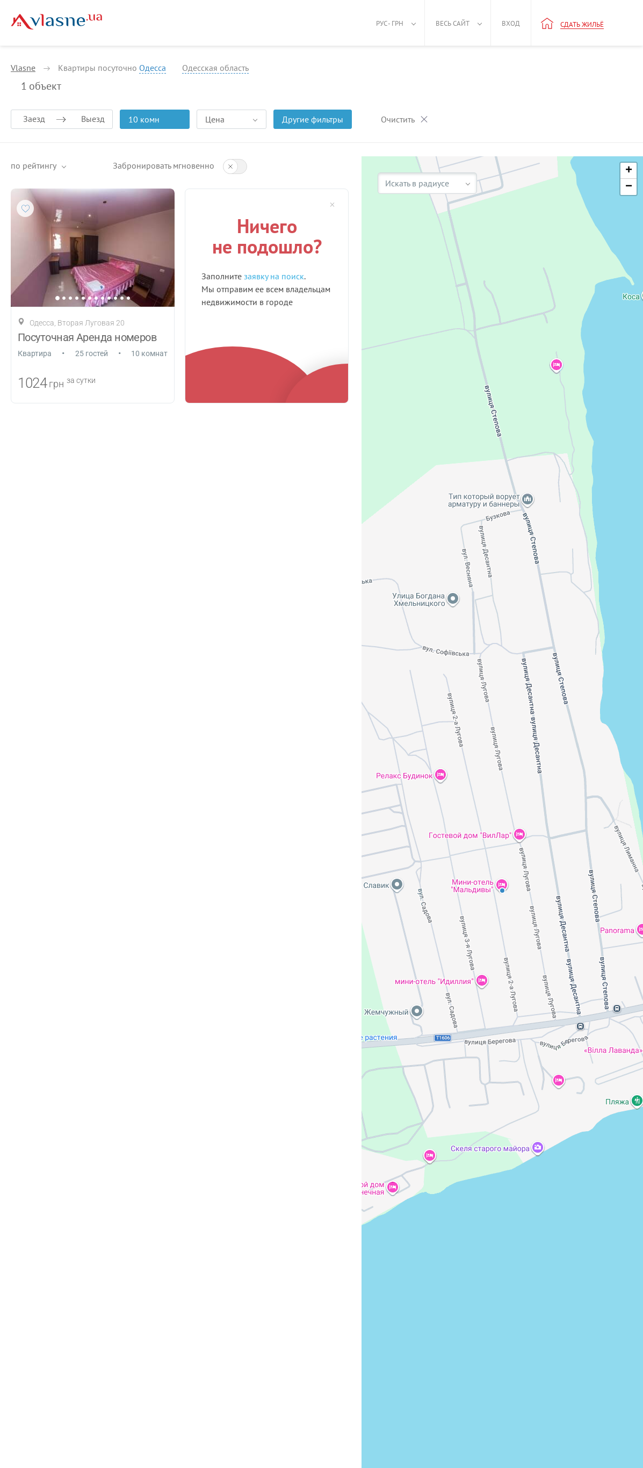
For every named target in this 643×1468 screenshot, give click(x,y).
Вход (511, 23)
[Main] (56, 22)
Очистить (398, 119)
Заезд (34, 118)
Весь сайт (452, 23)
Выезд (93, 118)
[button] (628, 171)
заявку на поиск (274, 276)
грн (56, 383)
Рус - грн (389, 23)
